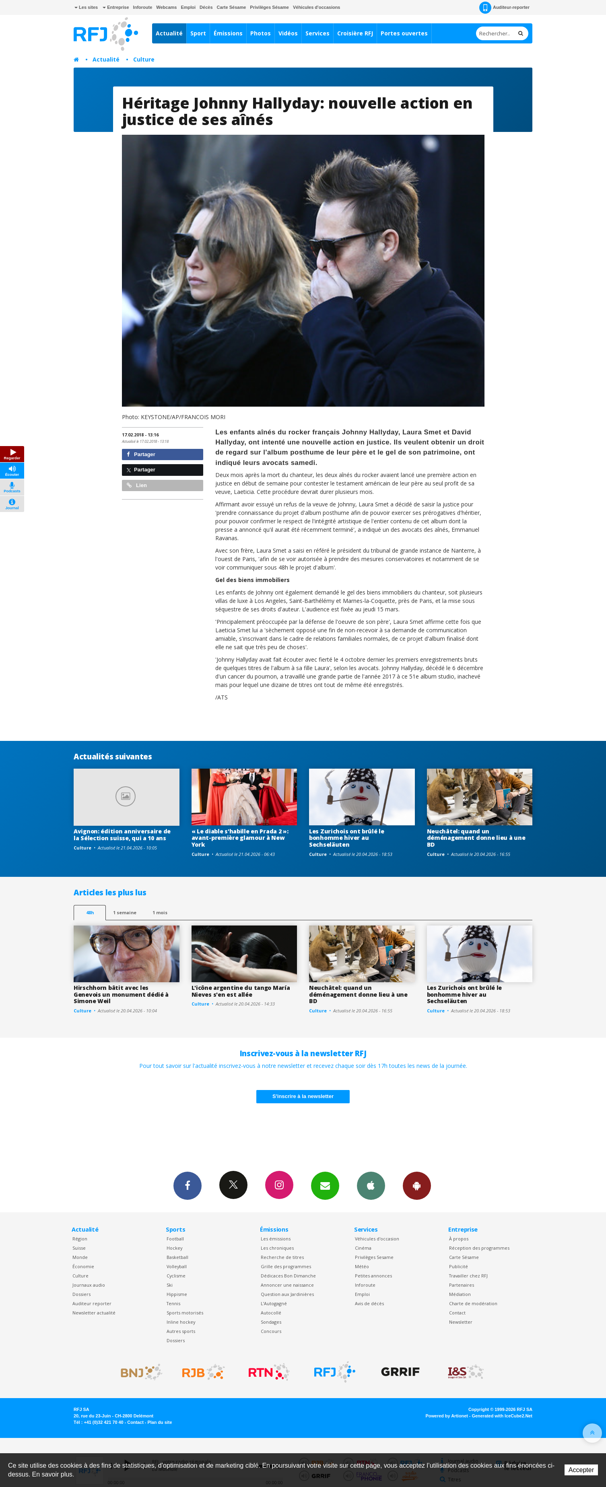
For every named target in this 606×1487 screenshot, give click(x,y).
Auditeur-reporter (504, 8)
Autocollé (271, 1312)
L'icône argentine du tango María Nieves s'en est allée (241, 991)
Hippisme (177, 1294)
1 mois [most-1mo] (160, 912)
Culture (144, 59)
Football (175, 1238)
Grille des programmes (286, 1266)
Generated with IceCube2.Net (502, 1415)
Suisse (79, 1247)
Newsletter (460, 1322)
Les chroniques (277, 1247)
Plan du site (159, 1422)
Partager (141, 454)
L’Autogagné (274, 1303)
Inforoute (143, 7)
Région (79, 1238)
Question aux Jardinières (287, 1294)
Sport (198, 33)
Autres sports (181, 1331)
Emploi (188, 7)
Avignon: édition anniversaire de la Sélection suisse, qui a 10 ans (122, 834)
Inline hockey (181, 1322)
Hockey (174, 1247)
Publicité (458, 1266)
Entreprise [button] (116, 7)
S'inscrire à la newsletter (303, 1096)
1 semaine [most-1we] (124, 912)
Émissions (228, 33)
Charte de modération (473, 1303)
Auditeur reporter (91, 1303)
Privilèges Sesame (374, 1257)
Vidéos (288, 33)
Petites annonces (373, 1275)
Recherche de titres (282, 1257)
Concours (271, 1331)
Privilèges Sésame (269, 7)
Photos (260, 33)
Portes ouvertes (404, 33)
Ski (170, 1284)
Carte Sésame (231, 7)
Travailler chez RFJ (468, 1275)
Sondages (271, 1322)
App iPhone (371, 1185)
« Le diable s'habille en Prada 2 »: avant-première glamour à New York (240, 838)
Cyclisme (176, 1275)
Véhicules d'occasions (316, 7)
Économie (83, 1266)
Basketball (177, 1257)
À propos (458, 1238)
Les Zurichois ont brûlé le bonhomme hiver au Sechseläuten (346, 838)
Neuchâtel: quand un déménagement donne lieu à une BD (476, 838)
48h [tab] (90, 912)
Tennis (173, 1303)
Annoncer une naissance (287, 1284)
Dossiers (81, 1294)
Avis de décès (369, 1303)
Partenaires (461, 1284)
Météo (362, 1266)
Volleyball (177, 1266)
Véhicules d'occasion (377, 1238)
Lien (137, 485)
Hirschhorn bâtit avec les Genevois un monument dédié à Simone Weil (121, 994)
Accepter (581, 1469)
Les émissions (276, 1238)
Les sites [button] (86, 7)
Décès (206, 7)
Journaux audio (88, 1284)
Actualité (169, 33)
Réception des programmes (479, 1247)
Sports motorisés (185, 1312)
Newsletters (325, 1185)
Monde (80, 1257)
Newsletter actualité (93, 1312)
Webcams (166, 7)
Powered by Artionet (447, 1415)
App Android (417, 1185)
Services (317, 33)
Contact (457, 1312)
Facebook (187, 1185)
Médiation (460, 1294)
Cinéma (363, 1247)
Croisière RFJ (355, 33)
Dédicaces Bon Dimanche (288, 1275)
